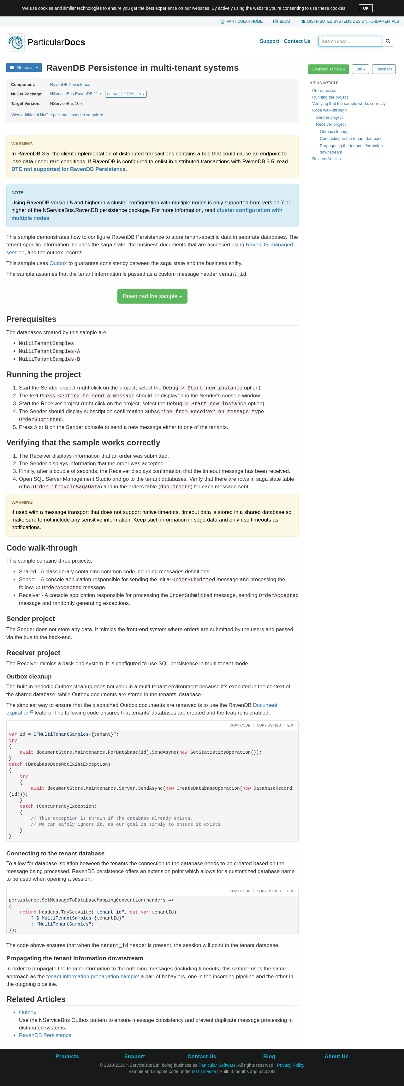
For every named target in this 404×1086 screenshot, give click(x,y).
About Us (337, 1056)
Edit (360, 69)
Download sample (328, 69)
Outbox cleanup (334, 131)
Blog (285, 21)
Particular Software (217, 1065)
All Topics (24, 67)
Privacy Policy (290, 1065)
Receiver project (331, 124)
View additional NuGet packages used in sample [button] (57, 114)
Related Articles (326, 158)
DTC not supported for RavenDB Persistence (68, 169)
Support (269, 41)
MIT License (204, 1071)
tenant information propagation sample (92, 977)
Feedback (384, 69)
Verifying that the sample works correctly (349, 103)
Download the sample (152, 296)
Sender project (329, 117)
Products (67, 1056)
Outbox (58, 263)
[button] (239, 725)
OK (365, 8)
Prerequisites (324, 90)
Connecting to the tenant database (351, 138)
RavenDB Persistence (70, 84)
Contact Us (297, 41)
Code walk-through (329, 110)
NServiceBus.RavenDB (71, 94)
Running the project (330, 97)
